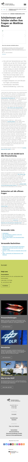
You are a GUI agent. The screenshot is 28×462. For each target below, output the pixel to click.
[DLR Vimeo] (15, 444)
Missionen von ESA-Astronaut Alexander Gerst (11, 222)
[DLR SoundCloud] (21, 444)
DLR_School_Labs (21, 174)
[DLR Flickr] (19, 444)
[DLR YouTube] (13, 444)
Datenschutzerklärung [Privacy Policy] (14, 431)
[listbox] (4, 9)
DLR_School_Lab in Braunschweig (15, 107)
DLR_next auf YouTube (7, 236)
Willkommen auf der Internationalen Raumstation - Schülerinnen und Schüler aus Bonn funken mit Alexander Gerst (13, 248)
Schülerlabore (5, 233)
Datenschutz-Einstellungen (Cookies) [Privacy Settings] (14, 433)
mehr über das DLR (7, 387)
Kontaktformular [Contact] (14, 418)
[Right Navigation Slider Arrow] (24, 35)
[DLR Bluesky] (6, 444)
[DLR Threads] (11, 444)
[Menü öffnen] (25, 4)
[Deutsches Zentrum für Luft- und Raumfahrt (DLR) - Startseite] (8, 4)
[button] (14, 43)
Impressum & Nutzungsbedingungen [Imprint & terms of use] (14, 435)
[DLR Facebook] (4, 444)
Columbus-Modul (11, 121)
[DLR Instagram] (17, 444)
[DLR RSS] (24, 444)
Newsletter (14, 419)
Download (4, 54)
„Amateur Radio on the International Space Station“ (13, 184)
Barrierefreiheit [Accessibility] (14, 430)
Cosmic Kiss (15, 220)
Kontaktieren (5, 285)
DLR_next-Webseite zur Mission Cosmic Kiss (12, 234)
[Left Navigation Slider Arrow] (4, 35)
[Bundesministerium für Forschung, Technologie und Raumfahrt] (14, 456)
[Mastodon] (8, 444)
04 (6, 9)
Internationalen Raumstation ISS (8, 98)
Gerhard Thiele (4, 206)
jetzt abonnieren (6, 326)
